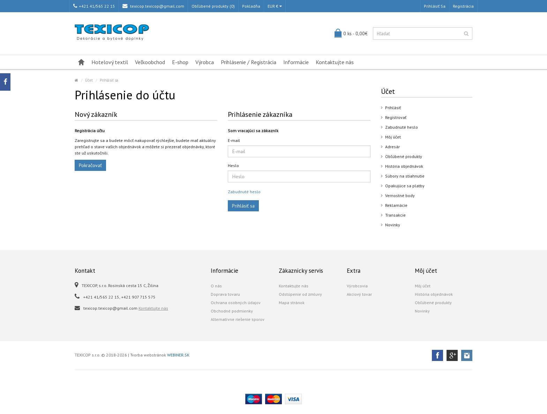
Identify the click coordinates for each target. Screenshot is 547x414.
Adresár (392, 146)
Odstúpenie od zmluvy (300, 294)
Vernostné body (400, 195)
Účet (89, 80)
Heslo (233, 165)
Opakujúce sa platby (405, 185)
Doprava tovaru (225, 294)
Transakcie (395, 215)
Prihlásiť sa (434, 6)
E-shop (180, 62)
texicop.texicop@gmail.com (153, 6)
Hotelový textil (109, 62)
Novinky (392, 224)
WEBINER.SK (178, 354)
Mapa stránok (292, 302)
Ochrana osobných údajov (236, 302)
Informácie (296, 62)
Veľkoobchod (150, 62)
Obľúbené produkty (403, 156)
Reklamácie (396, 205)
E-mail (234, 140)
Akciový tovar (359, 294)
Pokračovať (90, 165)
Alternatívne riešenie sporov (237, 319)
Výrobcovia (357, 285)
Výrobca (204, 62)
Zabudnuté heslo (244, 191)
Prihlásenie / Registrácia (248, 62)
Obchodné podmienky (232, 311)
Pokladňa (251, 6)
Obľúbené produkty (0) (213, 6)
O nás (216, 285)
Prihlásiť (393, 107)
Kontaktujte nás (335, 62)
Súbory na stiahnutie (405, 176)
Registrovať (395, 117)
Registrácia (463, 6)
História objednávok (404, 166)
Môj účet (393, 137)
